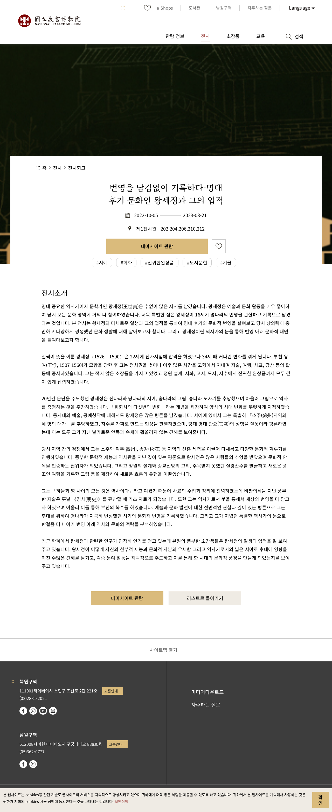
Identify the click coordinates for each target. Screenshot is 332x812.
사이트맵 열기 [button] (163, 649)
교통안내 (111, 690)
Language (299, 7)
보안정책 (121, 801)
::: (123, 7)
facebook (23, 711)
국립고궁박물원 (49, 20)
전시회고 (77, 167)
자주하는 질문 (205, 704)
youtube (43, 711)
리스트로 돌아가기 (205, 598)
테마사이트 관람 (157, 246)
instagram (33, 711)
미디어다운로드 (207, 692)
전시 (57, 167)
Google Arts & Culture (53, 711)
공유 (239, 167)
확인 (320, 800)
